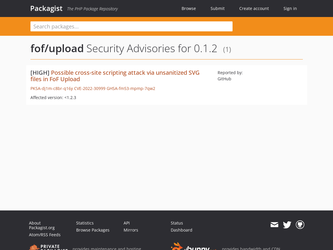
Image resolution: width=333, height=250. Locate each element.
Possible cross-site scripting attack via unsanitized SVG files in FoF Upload (115, 76)
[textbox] (131, 26)
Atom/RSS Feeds (45, 234)
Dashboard (181, 230)
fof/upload (57, 48)
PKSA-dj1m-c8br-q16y (51, 88)
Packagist (46, 8)
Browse (189, 8)
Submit (218, 8)
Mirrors (131, 230)
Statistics (85, 223)
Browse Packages (93, 230)
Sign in (290, 8)
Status (177, 223)
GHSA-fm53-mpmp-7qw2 (131, 88)
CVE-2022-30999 (89, 88)
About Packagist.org (42, 225)
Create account (254, 8)
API (127, 223)
